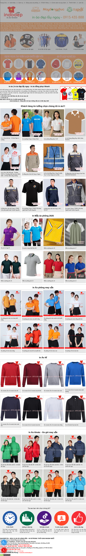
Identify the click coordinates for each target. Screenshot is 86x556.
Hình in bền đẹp (78, 527)
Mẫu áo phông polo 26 (6, 280)
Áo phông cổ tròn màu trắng (8, 350)
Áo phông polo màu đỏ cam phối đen (31, 350)
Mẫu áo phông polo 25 (27, 280)
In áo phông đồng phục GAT (51, 139)
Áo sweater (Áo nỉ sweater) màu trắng (53, 425)
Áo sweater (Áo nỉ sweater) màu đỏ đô (31, 390)
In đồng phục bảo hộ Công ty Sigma (31, 174)
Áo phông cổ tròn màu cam (50, 350)
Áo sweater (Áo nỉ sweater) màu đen (31, 425)
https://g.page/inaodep (24, 544)
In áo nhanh (10, 527)
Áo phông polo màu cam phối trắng (31, 319)
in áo (15, 551)
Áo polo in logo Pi (5, 248)
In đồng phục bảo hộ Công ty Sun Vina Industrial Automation (75, 174)
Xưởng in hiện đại (27, 527)
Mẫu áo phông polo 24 (49, 280)
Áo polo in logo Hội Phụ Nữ (29, 248)
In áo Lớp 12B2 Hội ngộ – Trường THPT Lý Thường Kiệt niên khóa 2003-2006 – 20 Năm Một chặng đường (10, 174)
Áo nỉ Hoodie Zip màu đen (71, 425)
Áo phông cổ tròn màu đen (71, 350)
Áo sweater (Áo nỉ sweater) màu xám (53, 390)
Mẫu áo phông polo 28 (49, 248)
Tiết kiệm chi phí (44, 527)
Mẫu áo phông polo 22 (70, 280)
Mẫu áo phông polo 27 (70, 248)
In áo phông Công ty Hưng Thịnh (30, 139)
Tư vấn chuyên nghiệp (61, 527)
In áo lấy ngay (20, 551)
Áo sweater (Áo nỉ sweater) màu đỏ (9, 390)
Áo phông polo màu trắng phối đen (73, 319)
